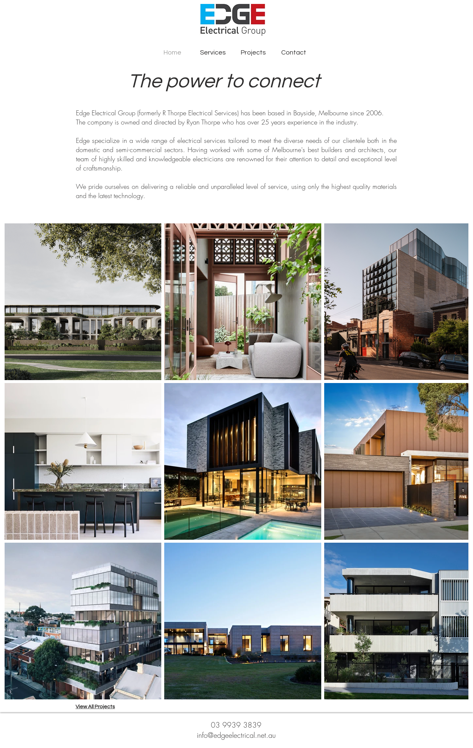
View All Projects (95, 706)
